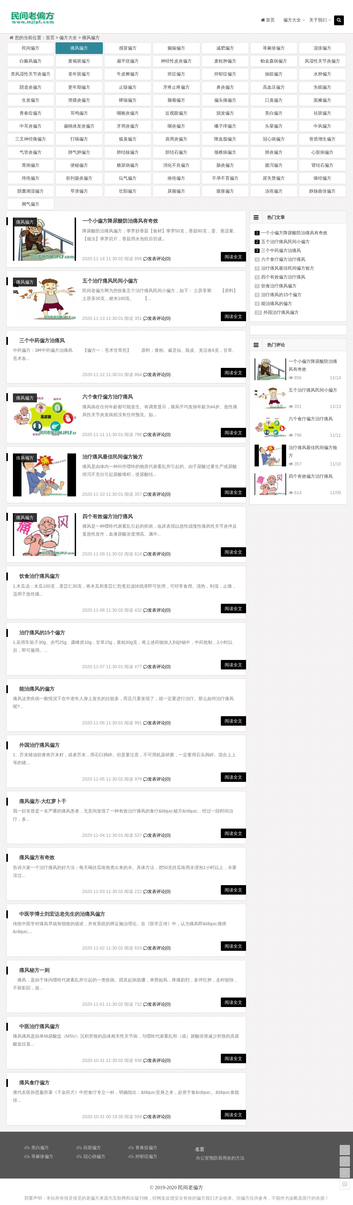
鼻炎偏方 (225, 87)
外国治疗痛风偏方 (39, 741)
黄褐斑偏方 (79, 60)
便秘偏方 (79, 165)
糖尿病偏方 (128, 165)
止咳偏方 (128, 87)
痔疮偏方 (30, 178)
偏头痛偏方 (225, 100)
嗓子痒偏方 (225, 126)
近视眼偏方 (176, 113)
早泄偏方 (79, 191)
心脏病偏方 (322, 152)
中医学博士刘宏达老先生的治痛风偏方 (62, 910)
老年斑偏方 (79, 73)
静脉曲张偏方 (322, 191)
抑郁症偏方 (225, 73)
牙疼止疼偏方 (176, 87)
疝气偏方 (128, 178)
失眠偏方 (322, 87)
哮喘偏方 (128, 100)
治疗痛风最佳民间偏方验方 (112, 456)
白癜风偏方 (31, 60)
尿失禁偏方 (274, 178)
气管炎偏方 (31, 152)
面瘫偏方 (322, 100)
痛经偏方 (322, 178)
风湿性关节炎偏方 (322, 60)
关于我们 (318, 19)
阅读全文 (233, 256)
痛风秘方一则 (34, 966)
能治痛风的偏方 (37, 685)
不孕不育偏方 (225, 178)
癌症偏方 (176, 73)
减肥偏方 (225, 48)
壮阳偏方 (128, 191)
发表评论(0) (157, 258)
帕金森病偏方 (274, 60)
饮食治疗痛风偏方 (39, 572)
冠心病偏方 (274, 138)
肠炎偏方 (225, 165)
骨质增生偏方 (322, 138)
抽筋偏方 (274, 73)
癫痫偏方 (176, 48)
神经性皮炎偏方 (176, 60)
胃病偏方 (30, 165)
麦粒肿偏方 (225, 60)
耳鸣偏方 (79, 113)
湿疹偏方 (322, 48)
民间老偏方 (190, 1184)
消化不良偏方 (176, 165)
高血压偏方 (274, 87)
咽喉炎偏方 (128, 113)
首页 (50, 37)
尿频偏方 (176, 191)
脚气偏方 (30, 204)
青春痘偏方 (31, 113)
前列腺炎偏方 (79, 178)
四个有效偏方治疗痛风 (44, 516)
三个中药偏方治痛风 (42, 340)
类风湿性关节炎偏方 (30, 73)
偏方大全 (292, 19)
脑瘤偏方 (176, 100)
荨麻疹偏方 (274, 48)
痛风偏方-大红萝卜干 (42, 797)
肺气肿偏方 (79, 152)
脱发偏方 (225, 113)
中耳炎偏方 (31, 126)
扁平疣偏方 (128, 60)
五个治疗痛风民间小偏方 (110, 281)
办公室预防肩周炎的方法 (220, 1154)
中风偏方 (322, 126)
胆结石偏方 (176, 152)
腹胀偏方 (225, 191)
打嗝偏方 (79, 138)
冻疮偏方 (274, 191)
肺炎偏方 (274, 152)
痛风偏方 (91, 37)
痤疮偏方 (176, 178)
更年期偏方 (79, 87)
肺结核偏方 (128, 152)
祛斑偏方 (322, 113)
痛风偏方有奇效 (37, 854)
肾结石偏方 (322, 165)
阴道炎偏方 (31, 87)
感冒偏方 (128, 48)
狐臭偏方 (128, 138)
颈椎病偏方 (225, 152)
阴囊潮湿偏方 (30, 191)
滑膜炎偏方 (79, 100)
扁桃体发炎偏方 (79, 126)
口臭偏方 (274, 100)
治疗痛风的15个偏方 (42, 629)
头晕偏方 (274, 126)
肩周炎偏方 (176, 138)
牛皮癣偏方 (128, 73)
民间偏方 (30, 48)
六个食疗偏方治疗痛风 (107, 396)
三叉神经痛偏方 (30, 138)
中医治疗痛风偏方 (39, 1023)
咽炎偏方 (176, 126)
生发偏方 (30, 100)
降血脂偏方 (225, 138)
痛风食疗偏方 (34, 1079)
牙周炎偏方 (128, 126)
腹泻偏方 (274, 165)
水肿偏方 (322, 73)
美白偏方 (274, 113)
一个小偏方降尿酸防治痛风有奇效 (120, 221)
